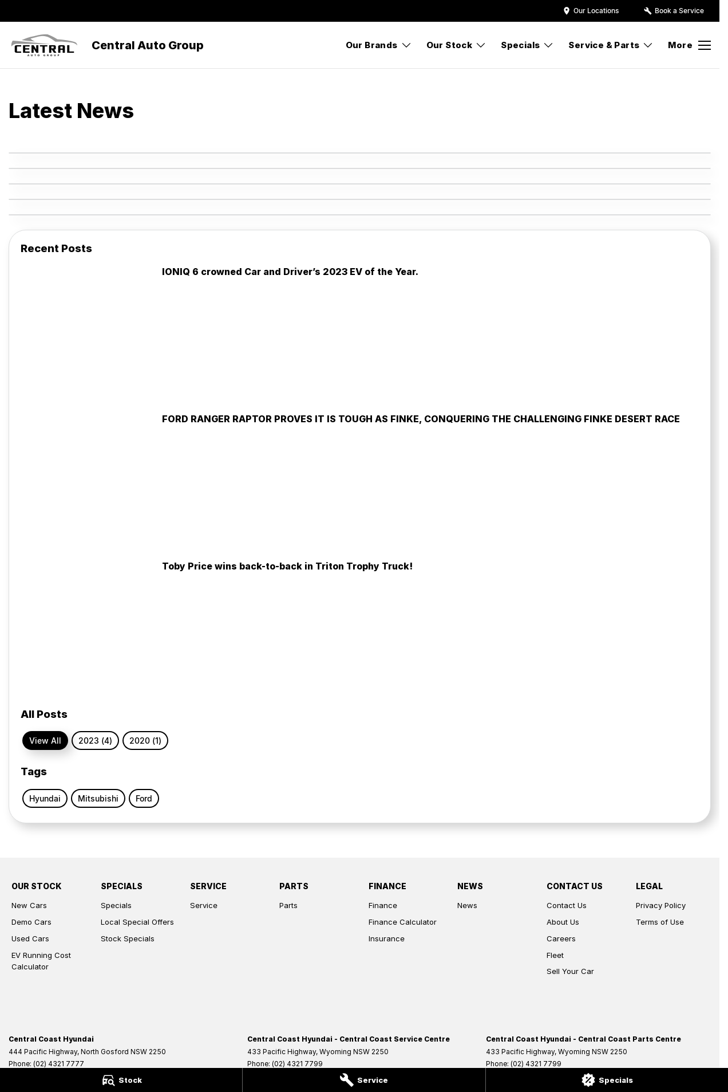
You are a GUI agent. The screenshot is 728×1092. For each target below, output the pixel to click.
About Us (563, 921)
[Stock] (121, 1080)
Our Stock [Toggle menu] (456, 45)
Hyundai (45, 798)
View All (45, 740)
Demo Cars (31, 921)
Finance (383, 905)
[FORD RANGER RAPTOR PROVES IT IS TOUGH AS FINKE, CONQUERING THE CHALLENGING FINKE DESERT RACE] (360, 481)
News (467, 905)
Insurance (387, 938)
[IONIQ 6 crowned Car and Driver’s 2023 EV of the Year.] (360, 334)
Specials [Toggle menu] (527, 45)
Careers (561, 938)
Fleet (555, 955)
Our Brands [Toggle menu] (379, 45)
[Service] (364, 1080)
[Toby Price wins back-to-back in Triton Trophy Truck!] (360, 628)
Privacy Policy (661, 905)
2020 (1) (145, 740)
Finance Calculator (403, 921)
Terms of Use (660, 921)
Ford (144, 798)
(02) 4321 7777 (58, 1063)
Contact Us (567, 905)
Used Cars (30, 938)
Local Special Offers (137, 921)
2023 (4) (95, 740)
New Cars (29, 905)
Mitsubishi (98, 798)
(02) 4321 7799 (297, 1063)
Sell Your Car (570, 971)
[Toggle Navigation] (689, 45)
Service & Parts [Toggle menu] (611, 45)
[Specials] (607, 1080)
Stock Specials (128, 938)
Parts (288, 905)
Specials (116, 905)
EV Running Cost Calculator (41, 961)
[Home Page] (44, 45)
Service (203, 905)
